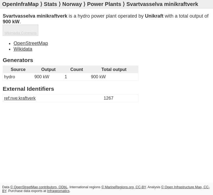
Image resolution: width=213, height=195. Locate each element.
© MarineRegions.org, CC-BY (123, 187)
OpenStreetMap (31, 43)
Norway (72, 4)
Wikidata (23, 49)
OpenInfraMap (20, 4)
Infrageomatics (58, 191)
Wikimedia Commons (20, 33)
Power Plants (104, 4)
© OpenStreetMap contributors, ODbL (39, 187)
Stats (50, 4)
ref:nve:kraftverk (20, 98)
